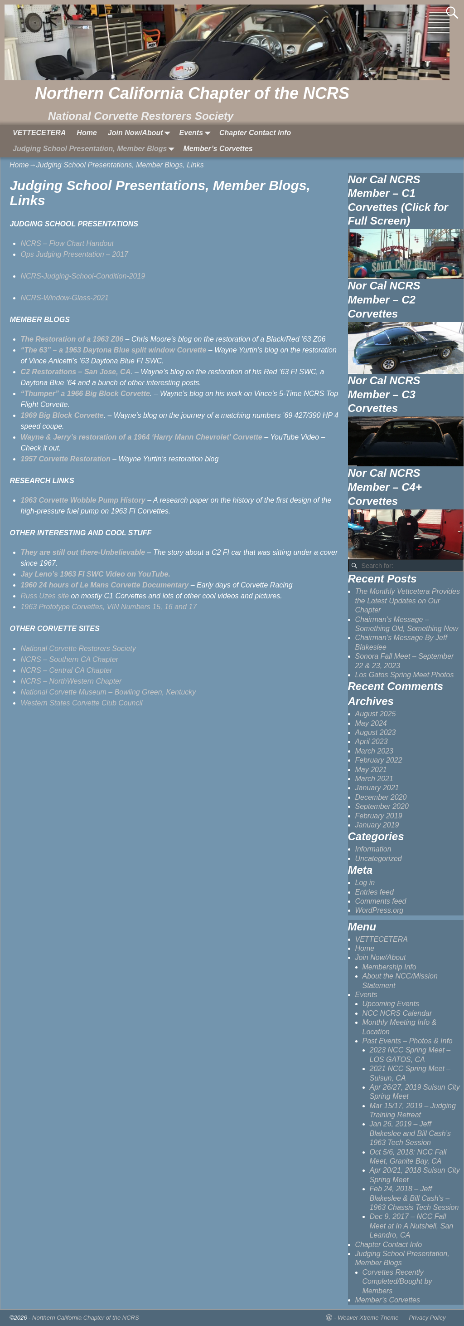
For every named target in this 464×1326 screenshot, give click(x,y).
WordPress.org (379, 910)
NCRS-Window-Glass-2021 (64, 298)
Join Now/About (141, 133)
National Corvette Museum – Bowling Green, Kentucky (108, 692)
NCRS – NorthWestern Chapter (70, 681)
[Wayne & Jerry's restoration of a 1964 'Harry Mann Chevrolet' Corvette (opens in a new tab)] (139, 437)
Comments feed (380, 901)
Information (373, 849)
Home (87, 133)
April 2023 (371, 741)
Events (196, 133)
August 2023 (375, 732)
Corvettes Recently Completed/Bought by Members (397, 1281)
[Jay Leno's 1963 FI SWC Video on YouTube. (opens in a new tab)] (95, 574)
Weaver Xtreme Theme (368, 1317)
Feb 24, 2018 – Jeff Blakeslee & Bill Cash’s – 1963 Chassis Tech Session (414, 1198)
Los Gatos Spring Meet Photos (404, 675)
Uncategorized (378, 858)
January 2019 (377, 825)
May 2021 (371, 769)
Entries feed (374, 892)
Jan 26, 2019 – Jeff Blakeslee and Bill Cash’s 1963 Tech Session (410, 1133)
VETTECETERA (39, 133)
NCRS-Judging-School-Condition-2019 (82, 276)
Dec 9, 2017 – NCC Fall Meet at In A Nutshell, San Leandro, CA (412, 1226)
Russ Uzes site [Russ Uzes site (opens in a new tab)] (44, 596)
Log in (365, 882)
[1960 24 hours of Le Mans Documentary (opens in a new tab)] (104, 585)
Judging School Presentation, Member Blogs (95, 149)
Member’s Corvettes (217, 148)
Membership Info (389, 967)
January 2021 (377, 788)
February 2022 (378, 760)
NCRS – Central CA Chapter (66, 670)
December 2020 (381, 797)
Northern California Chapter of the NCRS (192, 93)
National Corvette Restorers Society (79, 648)
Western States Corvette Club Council (81, 703)
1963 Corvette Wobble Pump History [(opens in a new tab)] (82, 500)
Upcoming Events (390, 1004)
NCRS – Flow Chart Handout (66, 243)
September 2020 (382, 806)
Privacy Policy (427, 1317)
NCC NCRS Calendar (397, 1013)
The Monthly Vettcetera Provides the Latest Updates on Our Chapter (407, 600)
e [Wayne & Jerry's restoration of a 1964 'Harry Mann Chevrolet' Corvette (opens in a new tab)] (260, 437)
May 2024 (371, 723)
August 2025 (375, 714)
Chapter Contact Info (255, 133)
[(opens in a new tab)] (71, 339)
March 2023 (374, 751)
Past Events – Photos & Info (407, 1041)
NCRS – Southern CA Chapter (70, 659)
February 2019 (378, 816)
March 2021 (374, 779)
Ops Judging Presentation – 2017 (74, 254)
